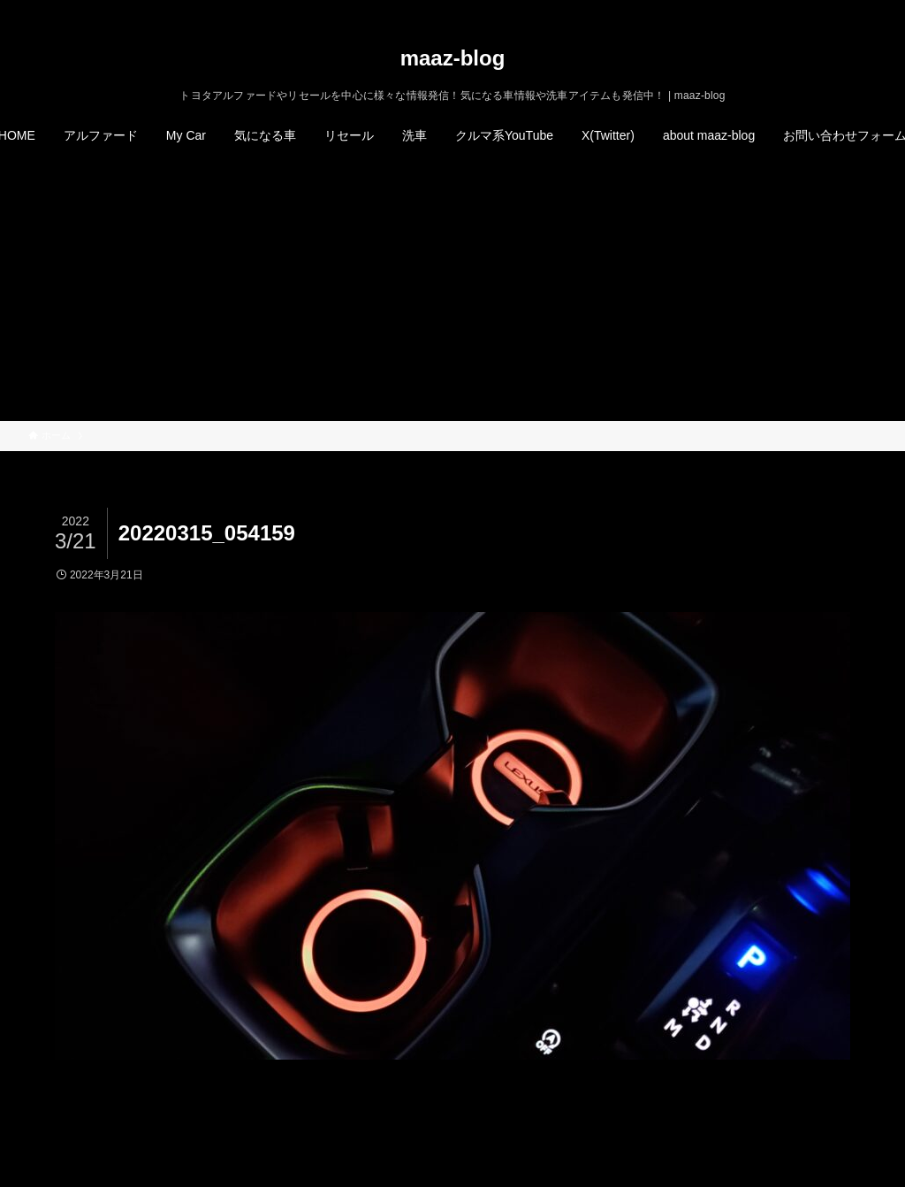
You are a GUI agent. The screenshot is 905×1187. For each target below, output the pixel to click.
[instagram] (819, 9)
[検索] (865, 9)
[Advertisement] (452, 288)
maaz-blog (453, 58)
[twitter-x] (796, 9)
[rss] (842, 9)
